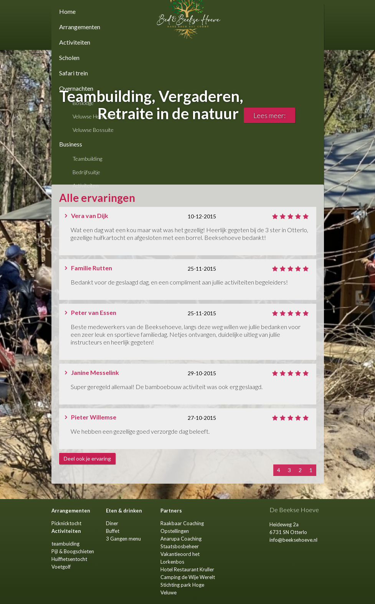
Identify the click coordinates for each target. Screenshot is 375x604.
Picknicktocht (66, 523)
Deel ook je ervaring (87, 458)
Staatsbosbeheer (179, 546)
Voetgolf (61, 567)
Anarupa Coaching (181, 539)
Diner (112, 523)
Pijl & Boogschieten (72, 551)
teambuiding (65, 544)
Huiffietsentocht (69, 559)
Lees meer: (269, 115)
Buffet (112, 531)
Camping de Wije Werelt (187, 577)
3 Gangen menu (123, 539)
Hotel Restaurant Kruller (187, 569)
